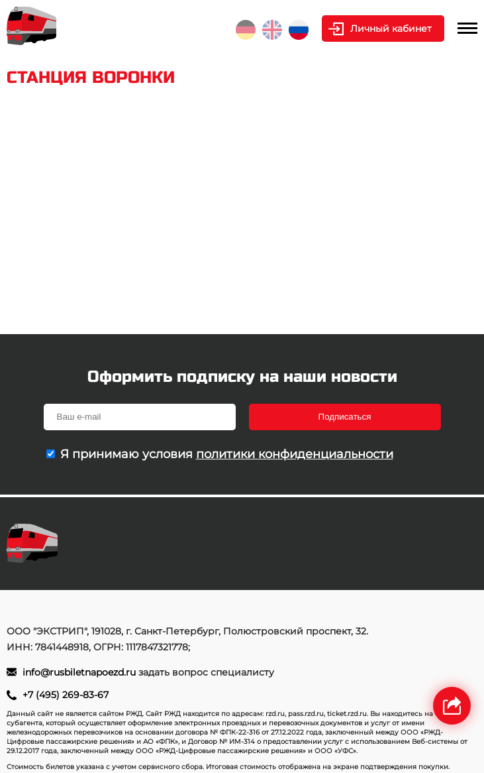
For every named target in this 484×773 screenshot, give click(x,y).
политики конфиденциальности (294, 454)
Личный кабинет (391, 28)
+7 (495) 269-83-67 (66, 695)
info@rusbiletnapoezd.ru (80, 672)
